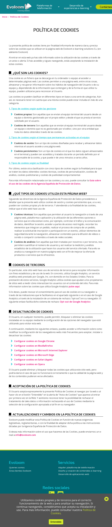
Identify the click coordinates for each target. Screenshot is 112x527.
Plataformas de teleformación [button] (44, 6)
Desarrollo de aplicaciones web (73, 474)
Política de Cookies (19, 17)
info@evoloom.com (25, 434)
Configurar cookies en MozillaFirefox (33, 345)
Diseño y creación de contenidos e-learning (79, 470)
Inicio (4, 17)
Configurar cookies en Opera (29, 364)
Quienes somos (17, 467)
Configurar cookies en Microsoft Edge (34, 355)
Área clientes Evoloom (20, 470)
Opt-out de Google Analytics (75, 301)
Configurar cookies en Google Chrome (34, 341)
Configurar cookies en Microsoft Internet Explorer (40, 350)
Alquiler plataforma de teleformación (76, 467)
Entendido (56, 521)
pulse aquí (74, 286)
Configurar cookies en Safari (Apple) (33, 359)
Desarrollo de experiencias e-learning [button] (76, 6)
